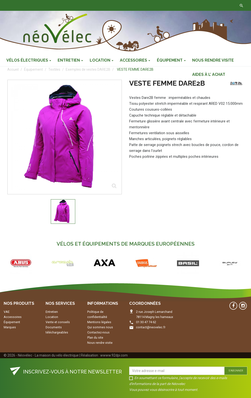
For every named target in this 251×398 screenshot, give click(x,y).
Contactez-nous (77, 5)
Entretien (52, 312)
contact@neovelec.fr (150, 327)
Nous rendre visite (100, 343)
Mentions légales (99, 322)
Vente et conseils (58, 322)
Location (52, 317)
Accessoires (13, 317)
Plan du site (95, 337)
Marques (10, 327)
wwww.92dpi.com (114, 355)
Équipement (12, 322)
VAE (7, 312)
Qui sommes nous (100, 327)
